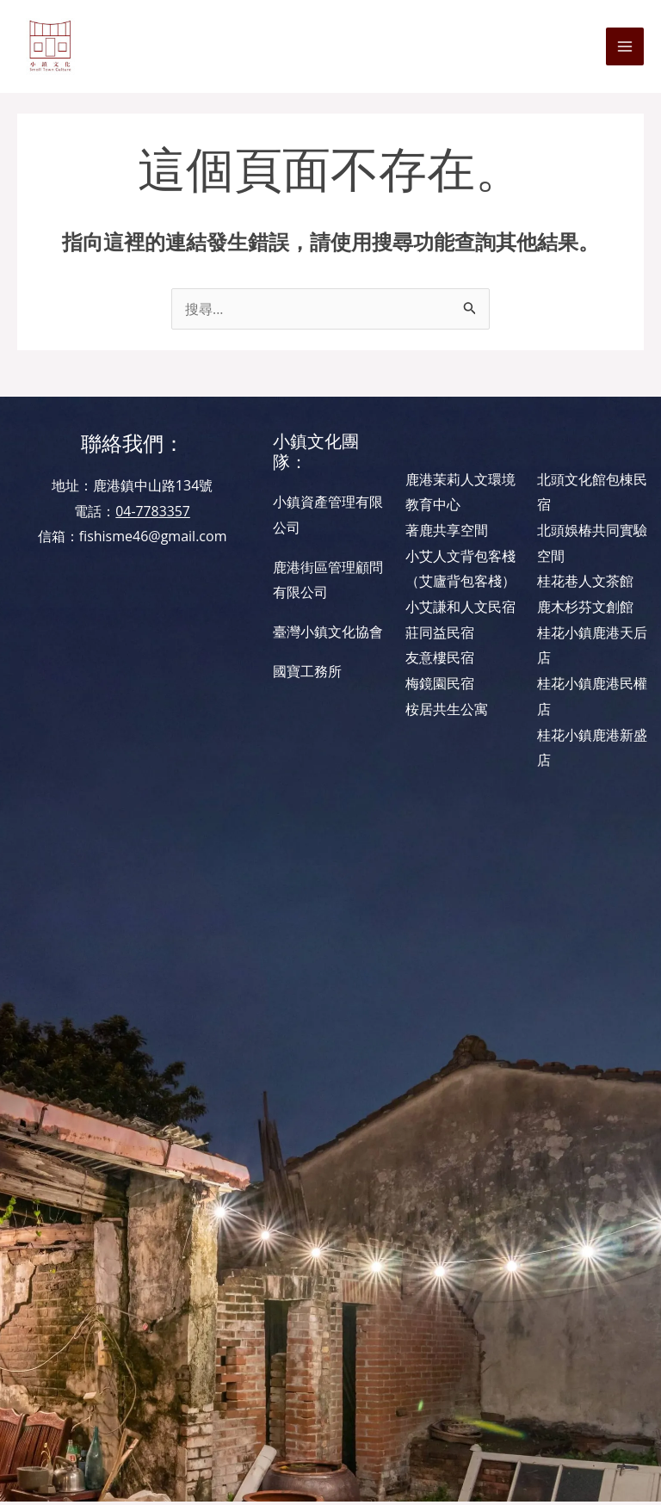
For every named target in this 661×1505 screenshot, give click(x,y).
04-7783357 (152, 513)
